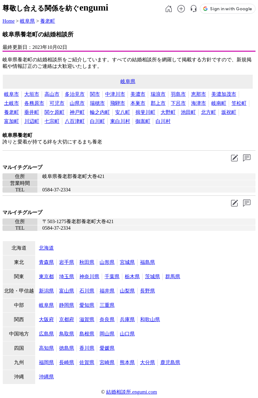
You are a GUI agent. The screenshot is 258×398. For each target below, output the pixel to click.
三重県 (107, 305)
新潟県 (46, 290)
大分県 (147, 362)
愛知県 (86, 305)
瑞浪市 (158, 94)
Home (8, 21)
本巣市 (137, 103)
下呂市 (178, 103)
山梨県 (127, 290)
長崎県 (66, 362)
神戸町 (77, 112)
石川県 (86, 290)
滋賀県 (86, 319)
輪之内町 (100, 112)
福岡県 (46, 362)
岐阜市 (11, 94)
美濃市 (137, 94)
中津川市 (115, 94)
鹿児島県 (170, 362)
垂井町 (31, 112)
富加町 (11, 121)
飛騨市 (117, 103)
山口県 (127, 333)
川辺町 (31, 121)
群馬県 (172, 276)
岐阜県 (27, 21)
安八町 (122, 112)
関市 (95, 94)
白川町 (97, 121)
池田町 (188, 112)
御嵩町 (142, 121)
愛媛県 (107, 348)
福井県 (107, 290)
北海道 (46, 248)
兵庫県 (127, 319)
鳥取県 (66, 333)
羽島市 (178, 94)
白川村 (163, 121)
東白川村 (120, 121)
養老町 (47, 21)
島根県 (86, 333)
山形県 (107, 262)
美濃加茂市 (223, 94)
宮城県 (127, 262)
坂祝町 (228, 112)
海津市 (198, 103)
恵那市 (198, 94)
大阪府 (46, 319)
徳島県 (66, 348)
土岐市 (11, 103)
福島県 (147, 262)
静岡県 (66, 305)
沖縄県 (46, 376)
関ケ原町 (54, 112)
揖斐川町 (145, 112)
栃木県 (132, 276)
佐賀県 (86, 362)
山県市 (77, 103)
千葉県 (112, 276)
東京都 (46, 276)
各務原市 (34, 103)
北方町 (208, 112)
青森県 (46, 262)
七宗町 (52, 121)
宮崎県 (107, 362)
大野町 (168, 112)
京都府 (66, 319)
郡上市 (158, 103)
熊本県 (127, 362)
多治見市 (75, 94)
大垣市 (31, 94)
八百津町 (75, 121)
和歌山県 (150, 319)
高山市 (52, 94)
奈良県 (107, 319)
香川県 (86, 348)
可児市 (56, 103)
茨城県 (152, 276)
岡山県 (107, 333)
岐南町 (218, 103)
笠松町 (239, 103)
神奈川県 (89, 276)
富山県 (66, 290)
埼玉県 (66, 276)
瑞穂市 (97, 103)
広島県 (46, 333)
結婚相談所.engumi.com (131, 392)
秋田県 (86, 262)
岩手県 (66, 262)
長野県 (147, 290)
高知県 (46, 348)
